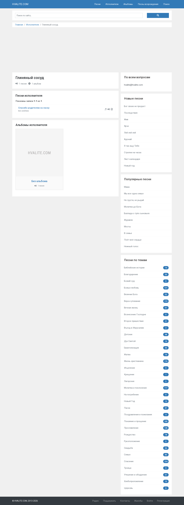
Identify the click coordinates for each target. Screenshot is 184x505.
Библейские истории (146, 267)
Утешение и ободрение (146, 474)
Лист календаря (132, 159)
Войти (150, 501)
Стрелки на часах (132, 152)
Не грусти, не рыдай (134, 200)
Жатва (146, 354)
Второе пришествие (146, 321)
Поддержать (109, 501)
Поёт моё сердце (132, 240)
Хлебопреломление (146, 481)
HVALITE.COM (20, 4)
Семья (146, 454)
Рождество (146, 434)
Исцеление (146, 368)
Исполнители (112, 4)
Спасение (146, 461)
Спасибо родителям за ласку (33, 108)
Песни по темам (135, 260)
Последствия (130, 113)
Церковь (146, 488)
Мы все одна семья (133, 193)
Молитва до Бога (132, 206)
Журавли (128, 220)
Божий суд (146, 281)
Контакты (125, 501)
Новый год (129, 165)
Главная (19, 24)
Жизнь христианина (146, 361)
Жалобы (138, 501)
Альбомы (128, 4)
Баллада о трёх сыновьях (137, 213)
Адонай (128, 139)
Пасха (146, 408)
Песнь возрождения (148, 4)
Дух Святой (146, 341)
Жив (126, 119)
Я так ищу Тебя (131, 146)
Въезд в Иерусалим (146, 328)
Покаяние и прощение (146, 421)
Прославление (146, 428)
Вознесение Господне (146, 314)
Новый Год (146, 401)
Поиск (166, 4)
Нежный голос (131, 246)
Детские (146, 334)
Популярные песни (137, 179)
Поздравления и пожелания (146, 414)
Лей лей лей (130, 132)
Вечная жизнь (146, 307)
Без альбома (39, 181)
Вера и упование (146, 301)
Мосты (127, 226)
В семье (128, 233)
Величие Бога (146, 294)
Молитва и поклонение (146, 388)
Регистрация (163, 501)
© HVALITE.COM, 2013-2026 (25, 501)
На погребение (146, 394)
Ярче (126, 126)
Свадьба (146, 448)
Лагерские (146, 381)
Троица (146, 468)
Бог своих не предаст (134, 106)
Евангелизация (146, 347)
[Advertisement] (92, 49)
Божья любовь (146, 287)
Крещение (146, 374)
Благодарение (146, 274)
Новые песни (133, 98)
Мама (127, 187)
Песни (97, 4)
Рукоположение (146, 441)
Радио (95, 501)
